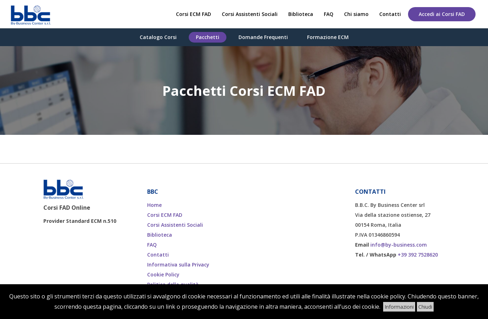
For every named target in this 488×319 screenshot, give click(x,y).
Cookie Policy (163, 274)
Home (154, 205)
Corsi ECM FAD (193, 14)
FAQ (328, 14)
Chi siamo (356, 14)
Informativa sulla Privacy (178, 264)
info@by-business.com (398, 244)
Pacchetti (207, 37)
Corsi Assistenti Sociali (250, 14)
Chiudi (425, 306)
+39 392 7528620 (418, 254)
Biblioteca (300, 14)
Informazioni (399, 306)
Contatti (390, 14)
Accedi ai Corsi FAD (442, 14)
